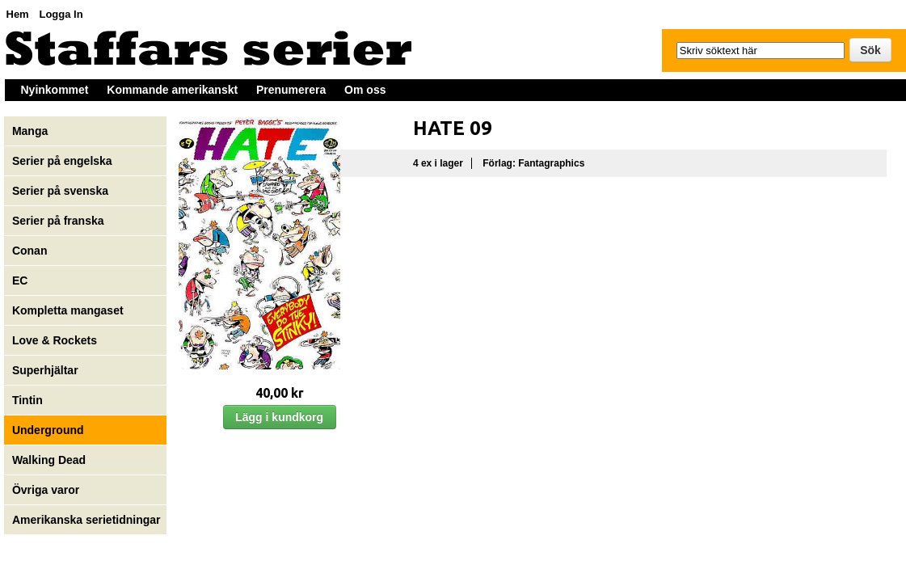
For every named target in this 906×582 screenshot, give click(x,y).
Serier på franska (58, 220)
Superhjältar (47, 370)
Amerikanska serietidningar (86, 519)
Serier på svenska (62, 190)
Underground (48, 430)
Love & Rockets (54, 340)
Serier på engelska (64, 160)
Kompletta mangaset (68, 310)
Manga (31, 130)
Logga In (60, 14)
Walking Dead (49, 459)
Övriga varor (45, 489)
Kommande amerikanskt (172, 89)
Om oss (365, 89)
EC (19, 280)
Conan (30, 250)
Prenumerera (291, 89)
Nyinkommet (55, 89)
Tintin (27, 400)
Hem (17, 14)
